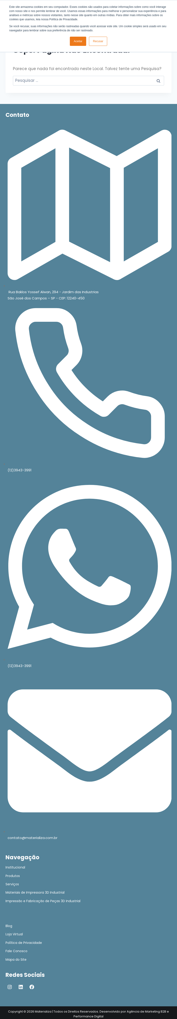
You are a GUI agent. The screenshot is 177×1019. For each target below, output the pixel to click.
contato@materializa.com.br (32, 837)
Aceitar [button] (78, 41)
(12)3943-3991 (20, 470)
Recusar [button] (98, 41)
